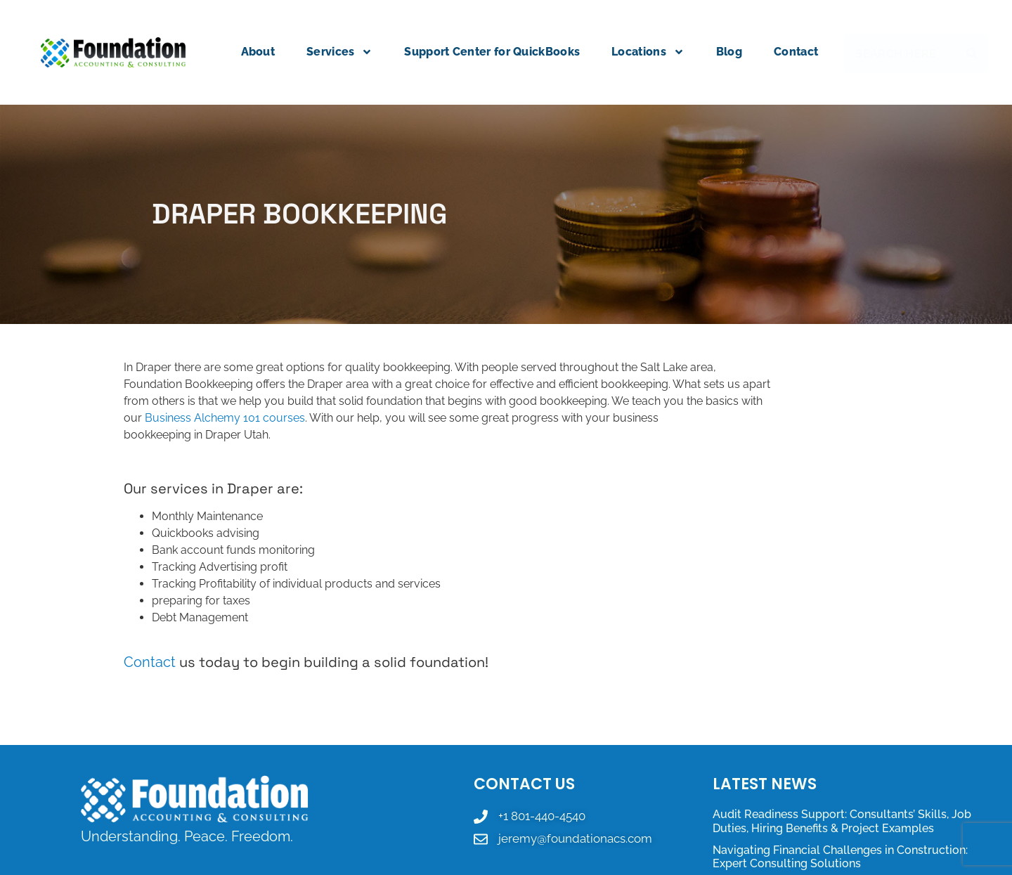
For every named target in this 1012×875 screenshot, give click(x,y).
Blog (729, 51)
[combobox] (902, 53)
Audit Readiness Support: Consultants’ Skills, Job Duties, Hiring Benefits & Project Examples (842, 821)
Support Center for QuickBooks (492, 51)
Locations (648, 52)
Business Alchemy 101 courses (225, 417)
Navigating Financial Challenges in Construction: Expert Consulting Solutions (840, 856)
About (258, 51)
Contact (796, 51)
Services (339, 52)
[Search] (974, 53)
